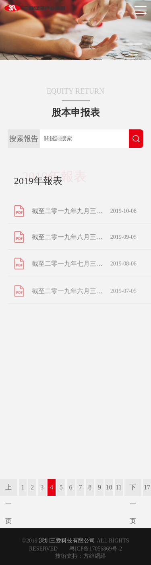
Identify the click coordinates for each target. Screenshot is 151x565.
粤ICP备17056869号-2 (95, 549)
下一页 (133, 490)
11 (119, 487)
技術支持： (69, 556)
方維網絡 (94, 556)
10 (109, 487)
